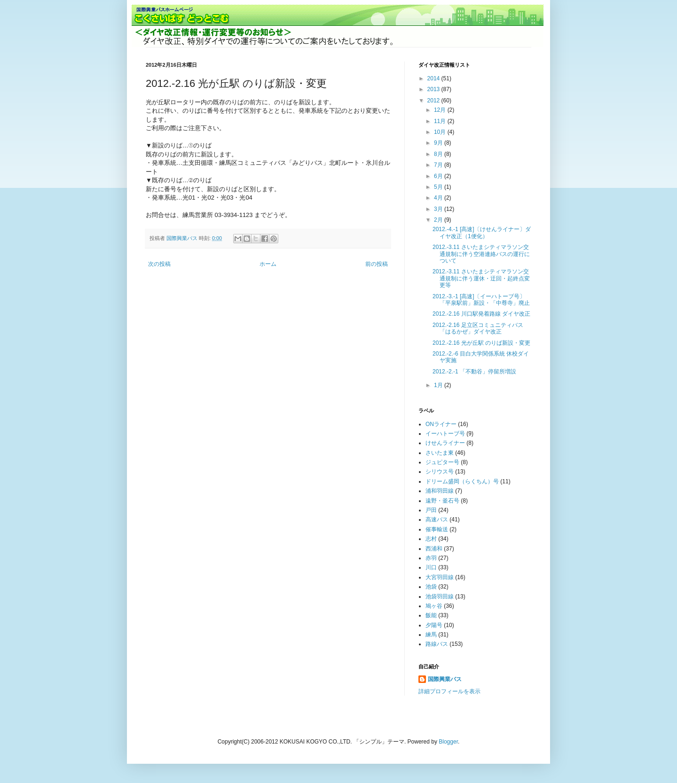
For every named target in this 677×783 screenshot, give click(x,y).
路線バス (436, 644)
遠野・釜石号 (442, 500)
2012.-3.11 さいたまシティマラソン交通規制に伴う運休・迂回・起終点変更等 (481, 278)
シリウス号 (439, 471)
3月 (439, 209)
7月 (439, 165)
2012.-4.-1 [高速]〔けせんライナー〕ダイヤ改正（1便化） (482, 232)
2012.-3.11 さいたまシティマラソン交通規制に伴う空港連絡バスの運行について (481, 254)
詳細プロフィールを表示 (449, 691)
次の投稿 (159, 264)
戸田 (431, 510)
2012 (434, 100)
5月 (439, 187)
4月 (439, 197)
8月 (439, 154)
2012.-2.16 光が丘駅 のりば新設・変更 (481, 343)
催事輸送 (436, 529)
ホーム (268, 264)
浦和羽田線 (439, 491)
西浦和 (433, 548)
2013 (434, 89)
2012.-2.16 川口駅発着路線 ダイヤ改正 (481, 313)
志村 (431, 538)
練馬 (431, 634)
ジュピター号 (442, 462)
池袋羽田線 (439, 596)
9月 (439, 143)
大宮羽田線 (439, 577)
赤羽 (431, 558)
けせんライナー (445, 443)
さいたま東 (439, 453)
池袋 (431, 586)
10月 (441, 132)
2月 (439, 220)
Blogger (448, 741)
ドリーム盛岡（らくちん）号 (462, 481)
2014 (434, 78)
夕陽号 (433, 625)
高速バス (436, 519)
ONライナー (441, 424)
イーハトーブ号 (445, 433)
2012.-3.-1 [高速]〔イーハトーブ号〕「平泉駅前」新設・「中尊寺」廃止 (481, 299)
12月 (441, 110)
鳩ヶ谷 (433, 606)
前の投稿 (376, 264)
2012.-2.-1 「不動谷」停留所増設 (474, 371)
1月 (439, 385)
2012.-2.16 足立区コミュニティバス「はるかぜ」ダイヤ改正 (478, 328)
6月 (439, 176)
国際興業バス (182, 238)
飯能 (431, 615)
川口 (431, 567)
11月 (441, 121)
